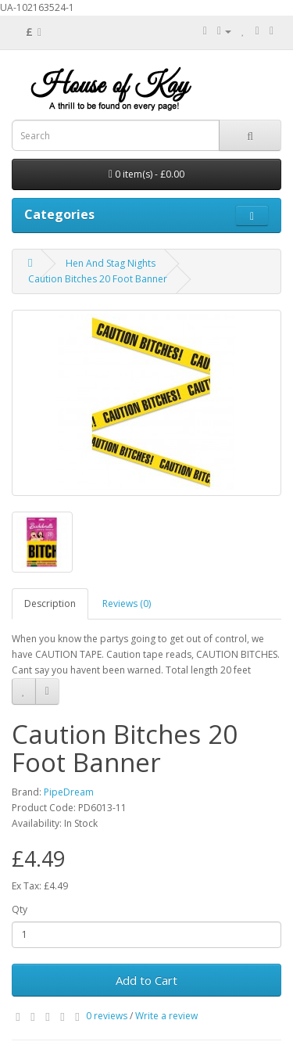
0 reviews (106, 1015)
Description (50, 603)
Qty (19, 909)
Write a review (166, 1015)
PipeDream (69, 792)
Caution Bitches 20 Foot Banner (97, 279)
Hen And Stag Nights (110, 263)
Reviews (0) (126, 603)
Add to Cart (146, 980)
